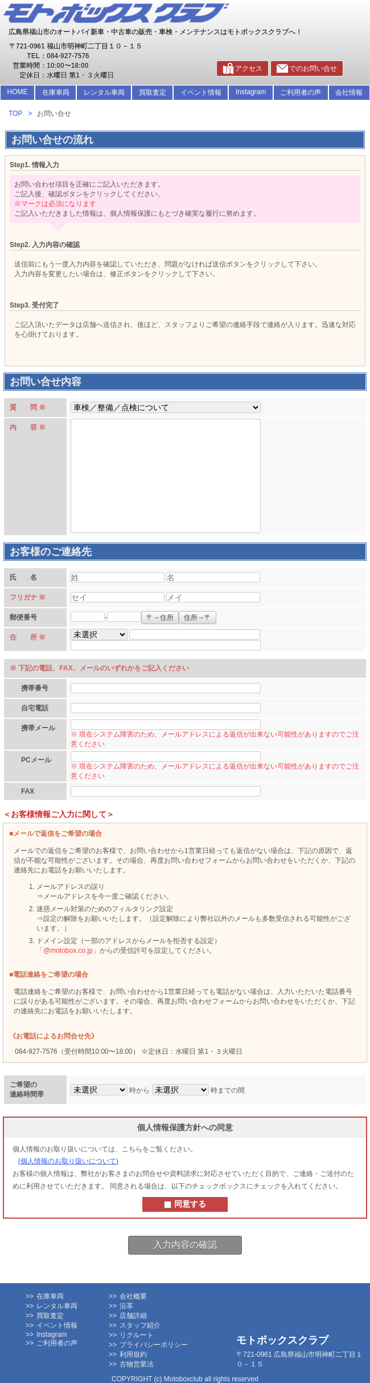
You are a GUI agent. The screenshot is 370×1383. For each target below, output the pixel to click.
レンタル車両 (104, 92)
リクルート (137, 1335)
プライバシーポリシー (154, 1345)
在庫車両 (55, 92)
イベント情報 (200, 92)
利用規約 (133, 1354)
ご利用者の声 (300, 92)
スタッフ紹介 (140, 1325)
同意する (185, 1203)
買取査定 (152, 92)
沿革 (126, 1306)
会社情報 (349, 92)
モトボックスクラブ (282, 1340)
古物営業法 (137, 1364)
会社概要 (133, 1296)
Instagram (251, 92)
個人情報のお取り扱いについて (68, 1161)
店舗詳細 (133, 1316)
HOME (17, 92)
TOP (15, 114)
